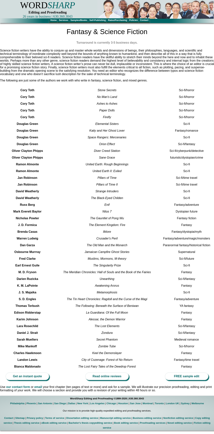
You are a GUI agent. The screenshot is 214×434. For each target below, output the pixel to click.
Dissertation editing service (82, 418)
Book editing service (126, 422)
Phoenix (31, 403)
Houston (123, 403)
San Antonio (45, 403)
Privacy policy (35, 418)
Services (63, 20)
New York (82, 403)
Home (53, 20)
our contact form (18, 387)
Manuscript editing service (115, 418)
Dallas (71, 403)
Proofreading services (152, 422)
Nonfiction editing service (178, 418)
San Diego (60, 403)
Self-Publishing (97, 20)
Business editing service (147, 418)
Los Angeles (97, 403)
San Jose (135, 403)
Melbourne (198, 403)
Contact (144, 20)
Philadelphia (17, 403)
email (38, 387)
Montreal (148, 403)
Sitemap (20, 418)
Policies (133, 20)
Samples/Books (78, 20)
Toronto (159, 403)
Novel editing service (180, 422)
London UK (172, 403)
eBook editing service (54, 422)
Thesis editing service (26, 422)
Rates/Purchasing (117, 20)
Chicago (111, 403)
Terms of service (54, 418)
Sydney (185, 403)
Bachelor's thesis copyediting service (90, 422)
